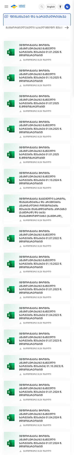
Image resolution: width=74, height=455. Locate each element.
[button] (6, 6)
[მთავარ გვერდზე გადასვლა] (18, 6)
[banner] (37, 19)
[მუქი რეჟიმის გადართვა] (67, 7)
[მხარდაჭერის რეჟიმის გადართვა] (60, 7)
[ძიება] (42, 7)
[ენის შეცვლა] (51, 7)
